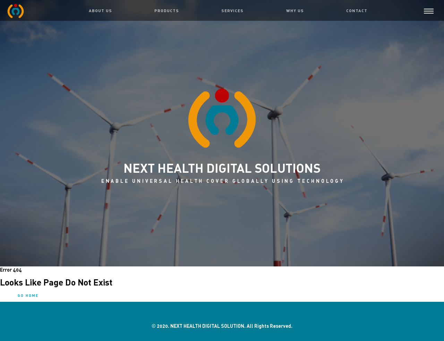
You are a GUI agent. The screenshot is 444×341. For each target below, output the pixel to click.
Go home (28, 295)
